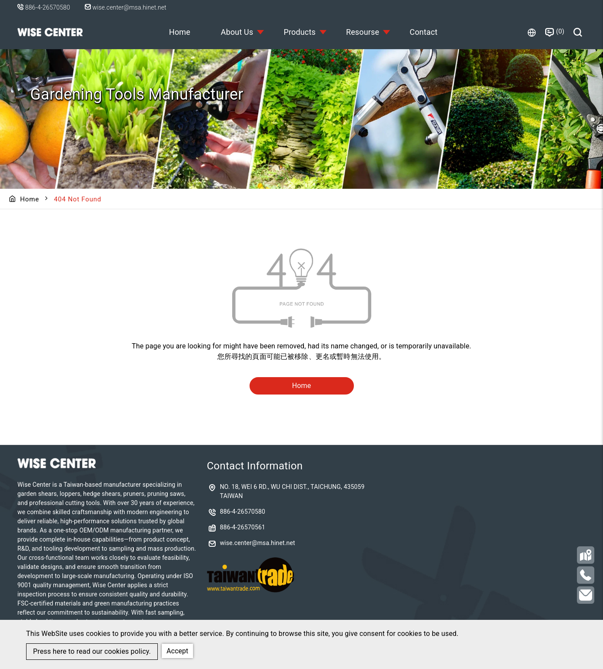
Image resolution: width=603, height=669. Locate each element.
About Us (237, 32)
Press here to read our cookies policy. (92, 651)
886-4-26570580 (47, 7)
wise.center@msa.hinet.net (126, 7)
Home (179, 32)
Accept (177, 651)
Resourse (362, 32)
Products (299, 32)
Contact (423, 32)
